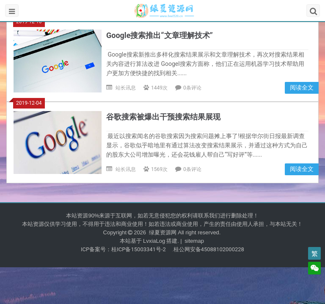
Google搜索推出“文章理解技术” (159, 35)
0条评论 (192, 88)
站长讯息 (126, 88)
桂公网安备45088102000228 (209, 249)
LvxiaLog (154, 241)
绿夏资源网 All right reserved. (183, 232)
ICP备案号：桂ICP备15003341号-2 (123, 249)
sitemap (194, 241)
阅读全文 (302, 87)
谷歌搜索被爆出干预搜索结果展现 (163, 116)
